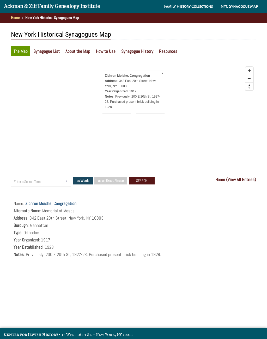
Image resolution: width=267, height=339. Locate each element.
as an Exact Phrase (111, 180)
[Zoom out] (249, 78)
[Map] (133, 116)
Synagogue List (46, 51)
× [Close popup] (162, 73)
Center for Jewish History (31, 334)
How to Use (106, 51)
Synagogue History (137, 51)
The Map (21, 51)
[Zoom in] (249, 71)
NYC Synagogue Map (239, 6)
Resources (168, 51)
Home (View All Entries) (235, 179)
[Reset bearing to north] (249, 86)
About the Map (77, 51)
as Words (83, 180)
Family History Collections (188, 6)
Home (15, 18)
